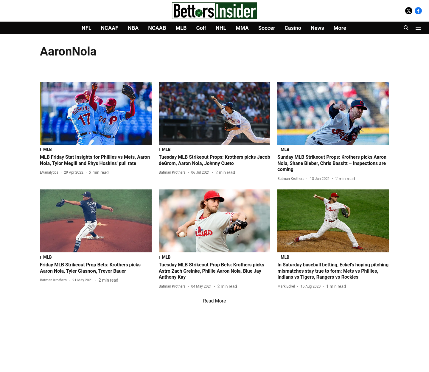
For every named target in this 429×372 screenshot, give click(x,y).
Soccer (266, 28)
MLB (180, 28)
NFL (86, 28)
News (317, 28)
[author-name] (50, 172)
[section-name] (96, 149)
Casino (293, 28)
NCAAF (109, 28)
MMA (242, 28)
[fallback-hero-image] (96, 113)
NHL (221, 28)
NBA (133, 28)
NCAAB (157, 28)
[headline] (96, 160)
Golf (201, 28)
